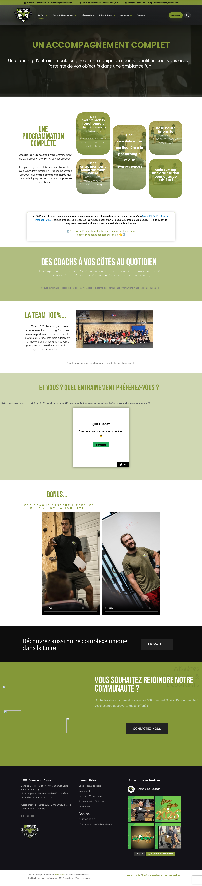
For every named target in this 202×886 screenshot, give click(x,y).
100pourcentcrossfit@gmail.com (163, 3)
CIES (48, 219)
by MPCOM (60, 875)
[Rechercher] (187, 15)
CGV (138, 875)
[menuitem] (43, 15)
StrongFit (147, 216)
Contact (131, 875)
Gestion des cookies (171, 875)
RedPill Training (161, 216)
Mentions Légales (150, 875)
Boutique (175, 15)
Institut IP (40, 219)
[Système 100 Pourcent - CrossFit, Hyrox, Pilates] (23, 15)
